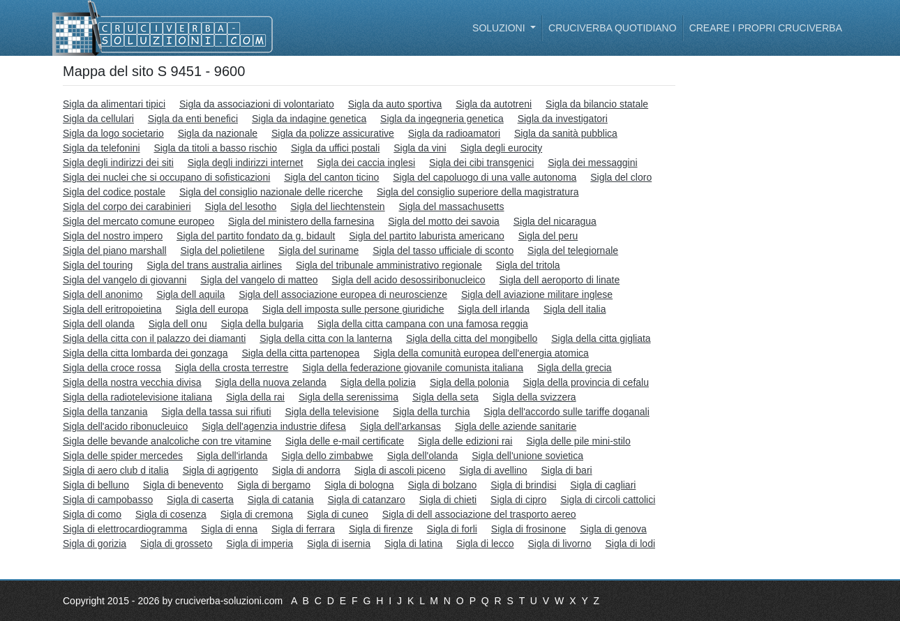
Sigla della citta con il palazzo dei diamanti (154, 338)
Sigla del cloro (621, 177)
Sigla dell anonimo (102, 294)
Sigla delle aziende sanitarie (515, 426)
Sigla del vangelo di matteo (258, 279)
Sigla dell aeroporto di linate (560, 279)
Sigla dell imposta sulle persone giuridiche (353, 309)
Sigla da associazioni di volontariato (256, 104)
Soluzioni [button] (499, 27)
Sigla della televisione (332, 411)
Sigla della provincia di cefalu (586, 382)
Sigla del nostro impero (113, 235)
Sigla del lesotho (241, 206)
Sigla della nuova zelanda (271, 382)
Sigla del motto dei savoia (444, 221)
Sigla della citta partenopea (301, 353)
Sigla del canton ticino (331, 177)
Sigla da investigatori (563, 118)
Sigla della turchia (431, 411)
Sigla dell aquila (190, 294)
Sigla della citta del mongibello (471, 338)
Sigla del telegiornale (572, 250)
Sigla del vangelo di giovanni (124, 279)
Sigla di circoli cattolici (607, 499)
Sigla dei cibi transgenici (481, 162)
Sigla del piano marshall (115, 250)
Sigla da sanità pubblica (565, 133)
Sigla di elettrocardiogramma (125, 528)
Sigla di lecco (485, 543)
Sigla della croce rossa (112, 367)
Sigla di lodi (630, 543)
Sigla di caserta (200, 499)
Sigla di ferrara (303, 528)
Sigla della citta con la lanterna (326, 338)
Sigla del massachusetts (451, 206)
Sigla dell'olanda (422, 455)
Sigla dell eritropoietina (112, 309)
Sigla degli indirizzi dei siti (118, 162)
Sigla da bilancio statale (597, 104)
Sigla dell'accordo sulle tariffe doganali (566, 411)
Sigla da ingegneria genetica (442, 118)
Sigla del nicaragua (555, 221)
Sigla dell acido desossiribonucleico (408, 279)
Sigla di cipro (518, 499)
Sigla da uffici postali (335, 148)
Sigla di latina (413, 543)
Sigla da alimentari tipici (114, 104)
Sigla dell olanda (99, 323)
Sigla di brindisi (523, 485)
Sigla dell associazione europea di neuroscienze (343, 294)
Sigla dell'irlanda (232, 455)
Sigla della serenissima (348, 397)
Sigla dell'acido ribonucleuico (125, 426)
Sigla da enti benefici (193, 118)
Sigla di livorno (559, 543)
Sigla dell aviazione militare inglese (537, 294)
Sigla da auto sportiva (395, 104)
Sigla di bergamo (273, 485)
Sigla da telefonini (101, 148)
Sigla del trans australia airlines (214, 265)
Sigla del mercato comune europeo (138, 221)
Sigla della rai (255, 397)
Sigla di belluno (96, 485)
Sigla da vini (420, 148)
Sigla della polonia (469, 382)
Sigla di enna (229, 528)
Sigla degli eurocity (501, 148)
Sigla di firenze (381, 528)
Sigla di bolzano (442, 485)
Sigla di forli (452, 528)
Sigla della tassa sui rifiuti (216, 411)
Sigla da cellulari (98, 118)
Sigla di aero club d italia (116, 470)
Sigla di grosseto (176, 543)
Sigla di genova (613, 528)
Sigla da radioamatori (454, 133)
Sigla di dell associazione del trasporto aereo (479, 514)
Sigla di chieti (448, 499)
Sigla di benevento (183, 485)
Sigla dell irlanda (494, 309)
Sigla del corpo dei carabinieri (127, 206)
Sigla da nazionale (217, 133)
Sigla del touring (98, 265)
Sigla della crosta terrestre (232, 367)
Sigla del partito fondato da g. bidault (256, 235)
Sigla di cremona (256, 514)
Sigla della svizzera (534, 397)
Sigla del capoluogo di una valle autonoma (484, 177)
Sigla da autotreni (494, 104)
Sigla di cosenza (171, 514)
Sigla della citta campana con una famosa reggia (422, 323)
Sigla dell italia (574, 309)
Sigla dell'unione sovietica (527, 455)
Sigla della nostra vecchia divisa (132, 382)
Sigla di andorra (306, 470)
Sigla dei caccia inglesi (366, 162)
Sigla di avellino (493, 470)
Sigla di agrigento (220, 470)
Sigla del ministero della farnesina (301, 221)
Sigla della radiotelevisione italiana (137, 397)
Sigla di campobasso (108, 499)
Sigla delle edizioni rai (465, 441)
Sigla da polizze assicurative (332, 133)
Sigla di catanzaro (366, 499)
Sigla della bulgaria (262, 323)
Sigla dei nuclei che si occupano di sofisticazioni (166, 177)
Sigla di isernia (338, 543)
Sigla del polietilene (223, 250)
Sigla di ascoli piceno (400, 470)
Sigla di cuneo (337, 514)
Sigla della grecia (574, 367)
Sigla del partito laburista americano (426, 235)
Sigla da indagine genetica (309, 118)
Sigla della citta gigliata (600, 338)
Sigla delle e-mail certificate (344, 441)
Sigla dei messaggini (592, 162)
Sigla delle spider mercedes (123, 455)
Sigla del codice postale (114, 191)
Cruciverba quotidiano (612, 27)
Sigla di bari (566, 470)
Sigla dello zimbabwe (327, 455)
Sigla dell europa (212, 309)
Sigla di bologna (359, 485)
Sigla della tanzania (105, 411)
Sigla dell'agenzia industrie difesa (274, 426)
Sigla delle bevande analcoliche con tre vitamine (167, 441)
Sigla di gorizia (94, 543)
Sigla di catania (281, 499)
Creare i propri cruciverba (765, 27)
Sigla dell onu (178, 323)
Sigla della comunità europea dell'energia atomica (481, 353)
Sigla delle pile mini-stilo (578, 441)
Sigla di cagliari (603, 485)
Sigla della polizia (378, 382)
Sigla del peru (548, 235)
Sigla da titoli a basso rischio (215, 148)
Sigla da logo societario (113, 133)
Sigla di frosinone (528, 528)
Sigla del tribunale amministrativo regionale (389, 265)
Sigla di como (92, 514)
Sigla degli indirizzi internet (245, 162)
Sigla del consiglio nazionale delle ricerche (271, 191)
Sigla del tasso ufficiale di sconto (443, 250)
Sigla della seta (445, 397)
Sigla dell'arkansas (400, 426)
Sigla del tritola (528, 265)
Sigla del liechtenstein (337, 206)
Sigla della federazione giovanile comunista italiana (412, 367)
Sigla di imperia (259, 543)
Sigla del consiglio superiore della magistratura (478, 191)
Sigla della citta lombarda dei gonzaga (145, 353)
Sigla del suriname (318, 250)
